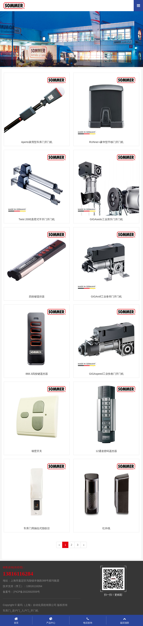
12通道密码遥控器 (106, 451)
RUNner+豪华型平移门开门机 (106, 142)
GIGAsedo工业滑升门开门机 (106, 219)
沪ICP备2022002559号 (26, 591)
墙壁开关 (36, 451)
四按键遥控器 (37, 296)
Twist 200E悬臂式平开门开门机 (37, 219)
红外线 (106, 528)
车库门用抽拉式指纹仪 (37, 528)
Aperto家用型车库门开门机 (36, 142)
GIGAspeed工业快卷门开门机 (106, 373)
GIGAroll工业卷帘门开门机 (106, 296)
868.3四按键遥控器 (37, 373)
